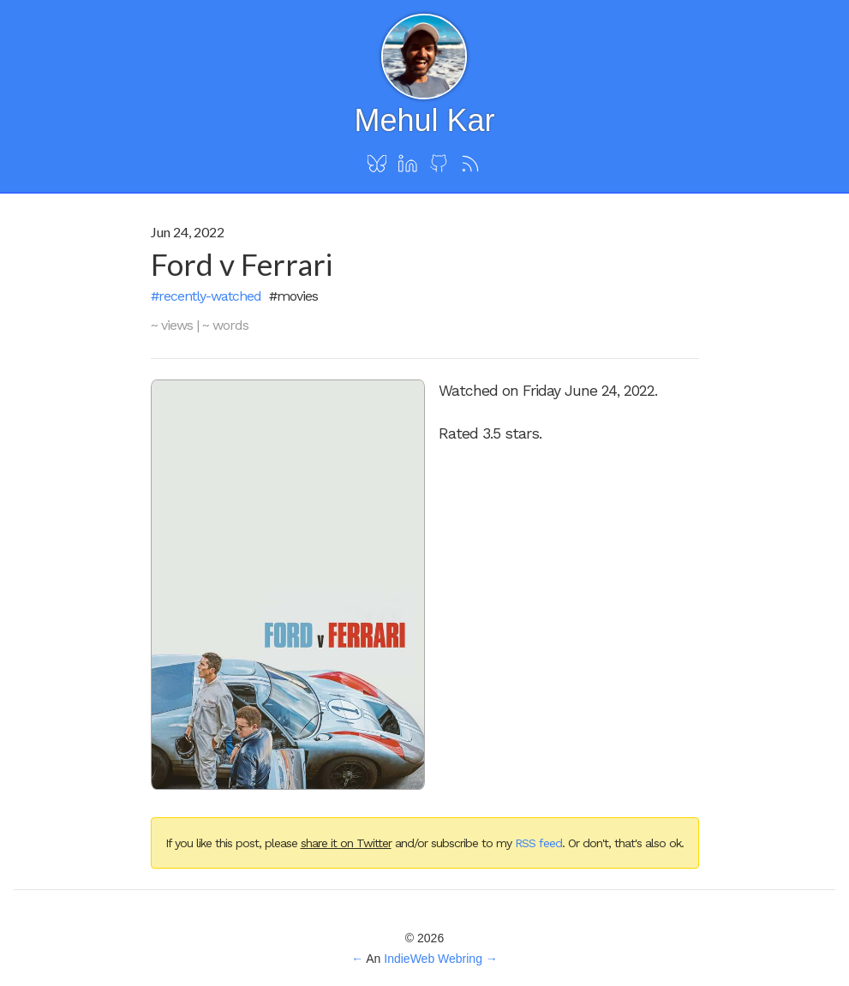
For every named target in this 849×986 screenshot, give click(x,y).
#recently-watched (206, 296)
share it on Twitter (346, 843)
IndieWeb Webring (433, 958)
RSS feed (538, 843)
